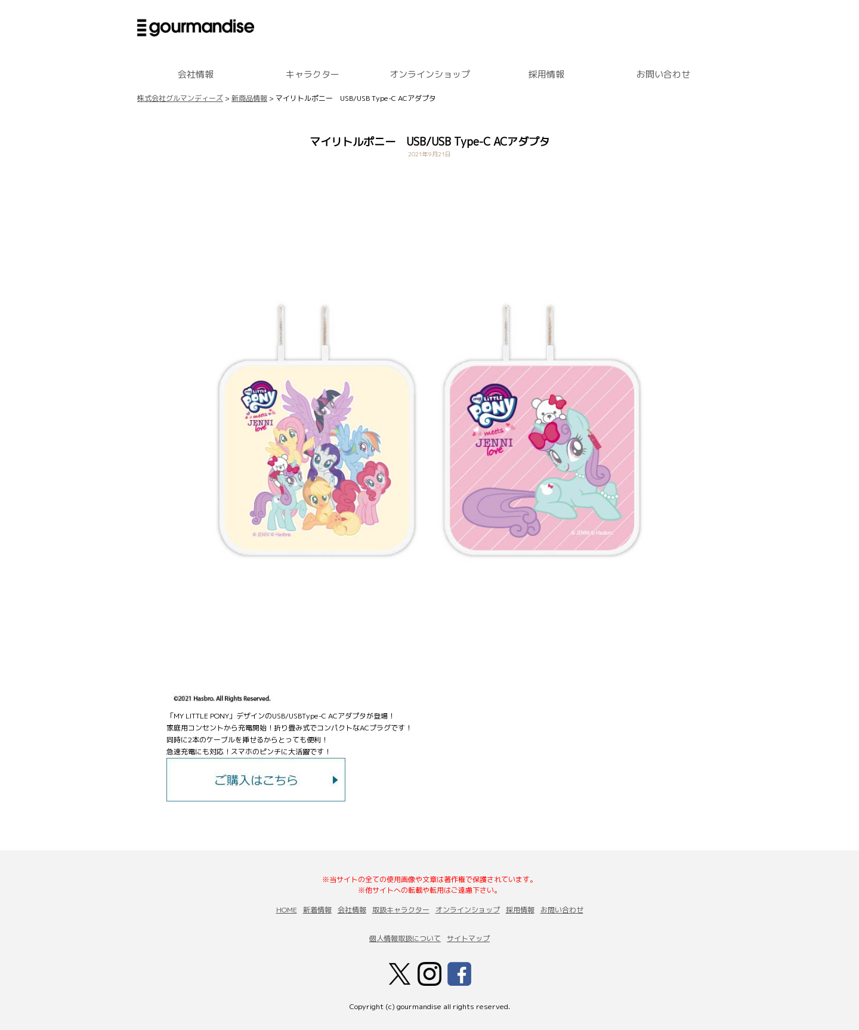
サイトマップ (468, 938)
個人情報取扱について (405, 938)
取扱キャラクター (401, 910)
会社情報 (196, 74)
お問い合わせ (663, 74)
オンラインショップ (430, 74)
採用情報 (546, 74)
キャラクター (312, 74)
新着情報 (317, 910)
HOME (286, 910)
